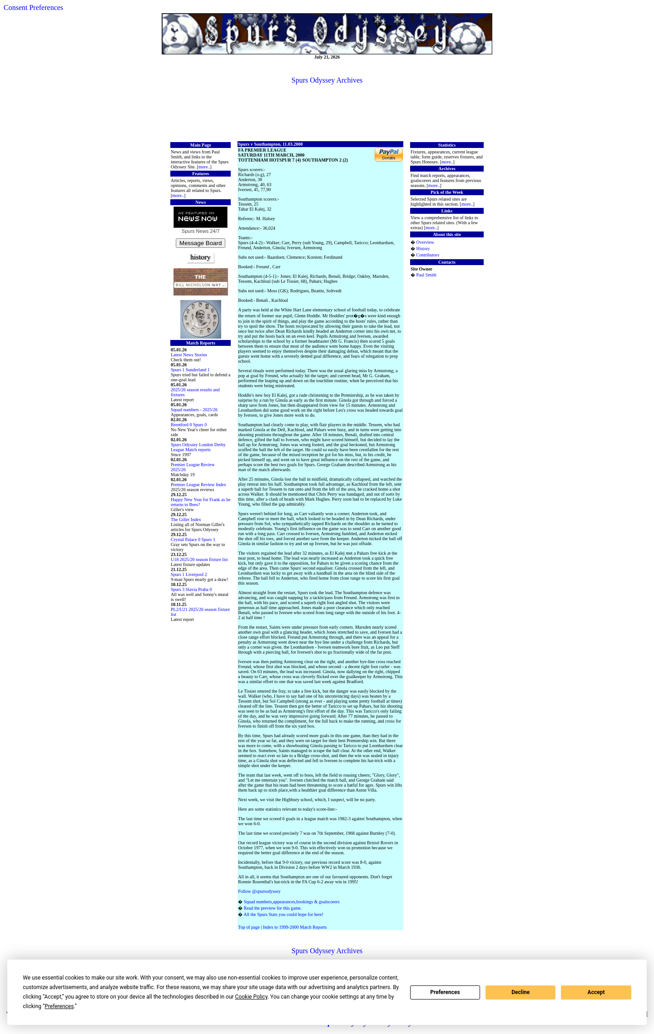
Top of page (249, 927)
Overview (425, 242)
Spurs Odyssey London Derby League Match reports (198, 447)
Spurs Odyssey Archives (327, 80)
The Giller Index (186, 519)
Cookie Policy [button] (251, 997)
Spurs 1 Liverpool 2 (189, 574)
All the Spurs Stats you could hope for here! (283, 914)
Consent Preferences (33, 7)
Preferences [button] (59, 1006)
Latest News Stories (189, 354)
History (423, 248)
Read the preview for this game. (273, 908)
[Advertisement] (327, 112)
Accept (596, 992)
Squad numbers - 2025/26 (194, 409)
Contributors (427, 254)
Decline (520, 992)
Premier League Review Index (198, 484)
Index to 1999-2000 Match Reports (295, 927)
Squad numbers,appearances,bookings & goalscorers (292, 901)
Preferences (445, 992)
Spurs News (195, 231)
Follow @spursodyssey (259, 891)
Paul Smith (426, 274)
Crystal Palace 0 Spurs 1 (193, 539)
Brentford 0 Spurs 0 (189, 424)
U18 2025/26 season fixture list (199, 559)
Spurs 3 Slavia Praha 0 (191, 589)
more (203, 166)
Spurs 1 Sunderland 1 (190, 369)
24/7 (213, 231)
